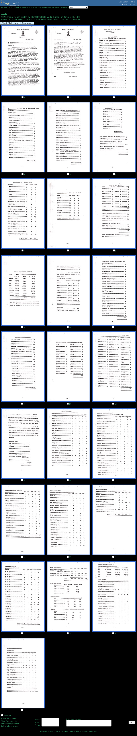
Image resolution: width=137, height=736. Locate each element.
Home (17, 7)
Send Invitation (69, 731)
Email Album (58, 731)
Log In (132, 4)
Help (133, 2)
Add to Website (82, 731)
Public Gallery (123, 2)
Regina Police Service (31, 7)
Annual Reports (60, 7)
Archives (47, 7)
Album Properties (46, 731)
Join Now (123, 4)
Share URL (93, 731)
